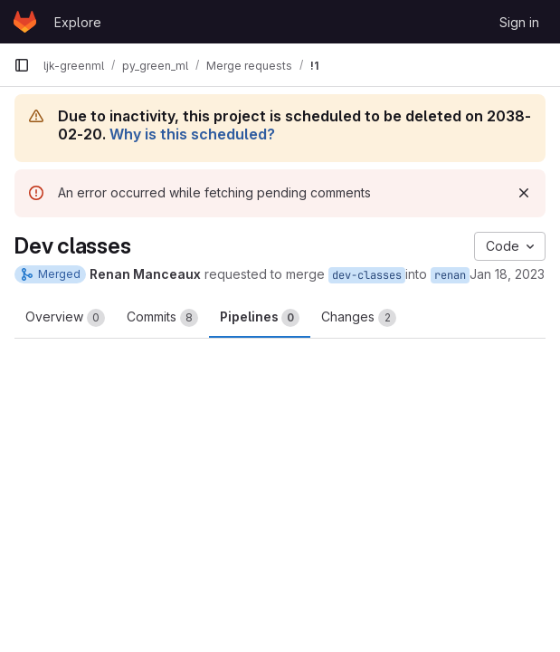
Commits (162, 318)
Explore (77, 22)
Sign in (519, 22)
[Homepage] (25, 21)
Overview (65, 318)
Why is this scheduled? (192, 134)
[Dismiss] (524, 193)
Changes (358, 318)
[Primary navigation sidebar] (21, 65)
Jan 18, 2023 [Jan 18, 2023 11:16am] (507, 274)
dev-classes (367, 275)
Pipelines (259, 318)
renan (450, 275)
